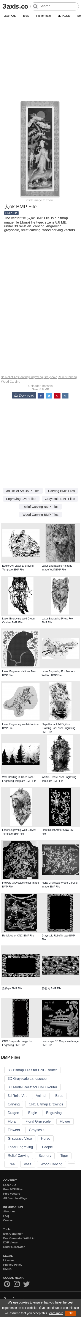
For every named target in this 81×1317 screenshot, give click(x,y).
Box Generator (13, 1233)
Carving (23, 377)
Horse (45, 1138)
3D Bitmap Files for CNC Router (32, 1070)
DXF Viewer (11, 1242)
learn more (56, 1313)
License (8, 1260)
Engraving (36, 377)
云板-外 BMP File (12, 988)
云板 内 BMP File (51, 988)
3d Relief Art (9, 377)
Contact (8, 1220)
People (47, 1147)
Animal (41, 1096)
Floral (12, 1121)
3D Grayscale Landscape (27, 1078)
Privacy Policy (12, 1264)
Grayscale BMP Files (60, 499)
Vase (27, 1164)
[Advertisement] (40, 61)
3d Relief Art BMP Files (23, 491)
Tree (11, 1164)
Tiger (64, 1155)
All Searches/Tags (15, 1198)
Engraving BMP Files (21, 499)
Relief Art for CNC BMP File (18, 935)
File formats (43, 15)
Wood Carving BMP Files (40, 514)
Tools (25, 15)
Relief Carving (67, 377)
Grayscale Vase (20, 1138)
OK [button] (70, 1313)
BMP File (11, 213)
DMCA (7, 1269)
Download (24, 395)
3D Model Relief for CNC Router (32, 1087)
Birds (59, 1096)
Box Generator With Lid (19, 1238)
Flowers (14, 1130)
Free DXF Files (13, 1189)
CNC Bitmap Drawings (46, 1104)
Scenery (44, 1155)
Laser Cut (9, 15)
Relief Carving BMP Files (40, 506)
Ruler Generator (14, 1247)
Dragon (13, 1113)
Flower (65, 1121)
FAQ (6, 1216)
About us (9, 1211)
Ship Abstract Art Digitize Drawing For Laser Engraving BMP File (58, 728)
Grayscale (50, 377)
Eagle (32, 1113)
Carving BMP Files (61, 491)
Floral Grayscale (38, 1121)
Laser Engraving (20, 1147)
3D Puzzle (64, 15)
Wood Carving (10, 381)
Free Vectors (11, 1193)
